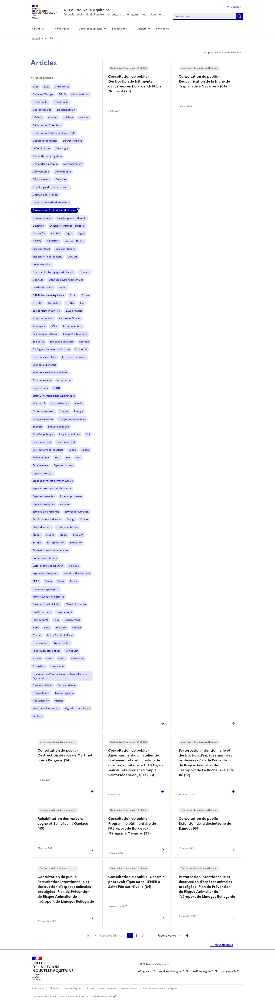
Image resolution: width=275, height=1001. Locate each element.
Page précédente (110, 935)
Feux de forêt (64, 612)
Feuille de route (42, 612)
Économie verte (42, 380)
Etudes (64, 535)
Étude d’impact (42, 527)
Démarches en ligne (90, 29)
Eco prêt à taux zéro (75, 334)
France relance (67, 685)
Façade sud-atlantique (77, 573)
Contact (236, 7)
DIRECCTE (52, 241)
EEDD (56, 388)
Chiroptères (62, 87)
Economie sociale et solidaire (50, 372)
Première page (88, 935)
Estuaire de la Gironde (46, 512)
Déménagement (72, 164)
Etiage (84, 519)
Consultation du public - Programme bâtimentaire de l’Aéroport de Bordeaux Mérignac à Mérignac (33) (132, 826)
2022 (46, 87)
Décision (84, 117)
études (50, 535)
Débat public (40, 102)
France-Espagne (64, 693)
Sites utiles (162, 29)
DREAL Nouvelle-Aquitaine (48, 295)
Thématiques (61, 29)
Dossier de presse (43, 287)
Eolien (72, 450)
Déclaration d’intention (47, 125)
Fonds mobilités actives (46, 651)
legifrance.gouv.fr (203, 971)
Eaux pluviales (74, 311)
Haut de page (223, 945)
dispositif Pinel (41, 249)
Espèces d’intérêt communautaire (53, 481)
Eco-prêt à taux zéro (62, 342)
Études (37, 535)
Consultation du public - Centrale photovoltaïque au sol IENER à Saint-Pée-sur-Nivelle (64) (136, 881)
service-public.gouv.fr (172, 971)
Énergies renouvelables (72, 419)
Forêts (62, 658)
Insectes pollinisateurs (46, 708)
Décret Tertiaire (72, 141)
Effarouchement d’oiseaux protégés (54, 396)
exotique (73, 566)
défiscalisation (41, 148)
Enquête (37, 427)
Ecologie (84, 342)
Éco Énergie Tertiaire (45, 334)
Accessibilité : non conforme (101, 988)
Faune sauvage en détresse (48, 597)
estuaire (65, 504)
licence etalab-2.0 (103, 996)
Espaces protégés (43, 473)
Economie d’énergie (44, 365)
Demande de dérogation (47, 156)
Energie (78, 411)
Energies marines (43, 419)
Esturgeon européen (77, 512)
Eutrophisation (55, 542)
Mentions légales (73, 988)
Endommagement (43, 411)
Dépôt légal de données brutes (51, 187)
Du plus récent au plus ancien (223, 54)
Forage (37, 658)
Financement (72, 620)
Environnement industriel (48, 450)
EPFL (78, 457)
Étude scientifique (67, 527)
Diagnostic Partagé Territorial (67, 226)
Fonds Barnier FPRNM (60, 635)
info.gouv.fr (145, 971)
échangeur (39, 326)
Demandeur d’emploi (45, 164)
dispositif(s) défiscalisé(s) (47, 257)
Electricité (39, 403)
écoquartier (64, 380)
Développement (42, 218)
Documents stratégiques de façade (53, 272)
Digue (69, 233)
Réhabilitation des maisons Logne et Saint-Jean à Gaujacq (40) (63, 823)
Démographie (41, 172)
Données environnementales (66, 280)
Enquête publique (58, 427)
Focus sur (61, 628)
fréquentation (41, 701)
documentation (42, 264)
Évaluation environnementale (50, 550)
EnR (88, 434)
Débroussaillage (42, 110)
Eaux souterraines (43, 318)
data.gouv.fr (229, 971)
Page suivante (166, 935)
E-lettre (70, 303)
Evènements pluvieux (45, 558)
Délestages (61, 148)
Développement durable (71, 218)
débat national (80, 94)
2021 (35, 87)
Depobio (60, 179)
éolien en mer (41, 457)
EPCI (57, 457)
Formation (77, 658)
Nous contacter (130, 988)
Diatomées (39, 233)
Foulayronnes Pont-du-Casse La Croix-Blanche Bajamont (60, 676)
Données (85, 272)
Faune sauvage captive (46, 589)
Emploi (79, 403)
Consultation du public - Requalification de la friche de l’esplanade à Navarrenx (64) (204, 81)
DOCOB (72, 257)
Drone (85, 295)
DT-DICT (38, 303)
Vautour (37, 716)
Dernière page (186, 935)
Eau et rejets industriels (46, 311)
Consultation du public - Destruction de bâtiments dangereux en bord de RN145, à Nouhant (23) (134, 84)
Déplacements (41, 179)
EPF (68, 457)
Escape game (40, 465)
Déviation (38, 226)
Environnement (42, 442)
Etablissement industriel (47, 519)
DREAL (63, 287)
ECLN (54, 326)
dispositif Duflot (74, 241)
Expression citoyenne (45, 573)
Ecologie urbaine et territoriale (51, 349)
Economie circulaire (44, 357)
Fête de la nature (76, 604)
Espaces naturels (63, 465)
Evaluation (76, 542)
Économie (81, 349)
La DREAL (37, 29)
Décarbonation (66, 110)
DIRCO (37, 241)
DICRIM (55, 233)
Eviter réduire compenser (48, 566)
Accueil (36, 38)
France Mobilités (42, 685)
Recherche (239, 16)
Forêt (49, 658)
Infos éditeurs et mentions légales (160, 988)
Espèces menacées (44, 496)
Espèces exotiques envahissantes (52, 488)
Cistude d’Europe (43, 94)
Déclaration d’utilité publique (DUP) (54, 133)
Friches (59, 701)
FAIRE (36, 581)
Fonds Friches (62, 643)
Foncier (76, 628)
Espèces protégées (71, 496)
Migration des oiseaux (77, 708)
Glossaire (54, 988)
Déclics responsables (45, 141)
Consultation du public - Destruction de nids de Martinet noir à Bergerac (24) (65, 755)
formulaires (57, 666)
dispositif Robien (66, 249)
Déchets (37, 117)
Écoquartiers (40, 388)
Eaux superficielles (70, 318)
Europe (37, 542)
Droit (73, 295)
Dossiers (141, 29)
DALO (62, 94)
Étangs (71, 519)
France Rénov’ (41, 693)
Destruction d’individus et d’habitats (54, 210)
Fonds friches (40, 643)
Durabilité (54, 303)
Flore (36, 628)
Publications (119, 29)
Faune (48, 581)
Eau (82, 303)
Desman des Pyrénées (45, 195)
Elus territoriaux (60, 403)
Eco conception (72, 326)
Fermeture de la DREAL (46, 604)
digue (81, 233)
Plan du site (38, 988)
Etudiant (78, 535)
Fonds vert (72, 651)
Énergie (63, 411)
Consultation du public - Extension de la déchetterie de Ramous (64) (205, 823)
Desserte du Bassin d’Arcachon (51, 202)
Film (56, 620)
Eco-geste (38, 342)
